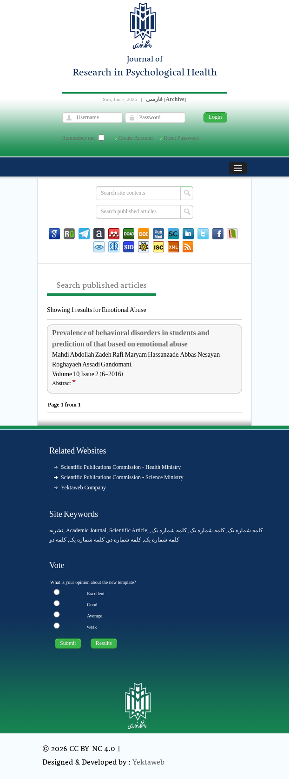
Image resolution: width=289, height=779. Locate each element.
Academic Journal (86, 530)
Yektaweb (148, 762)
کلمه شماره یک (245, 530)
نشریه (56, 530)
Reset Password (181, 138)
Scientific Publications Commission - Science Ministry (122, 477)
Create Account (135, 138)
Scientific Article (128, 530)
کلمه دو (57, 539)
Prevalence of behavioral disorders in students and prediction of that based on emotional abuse (131, 338)
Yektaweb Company (83, 487)
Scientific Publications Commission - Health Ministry (121, 467)
